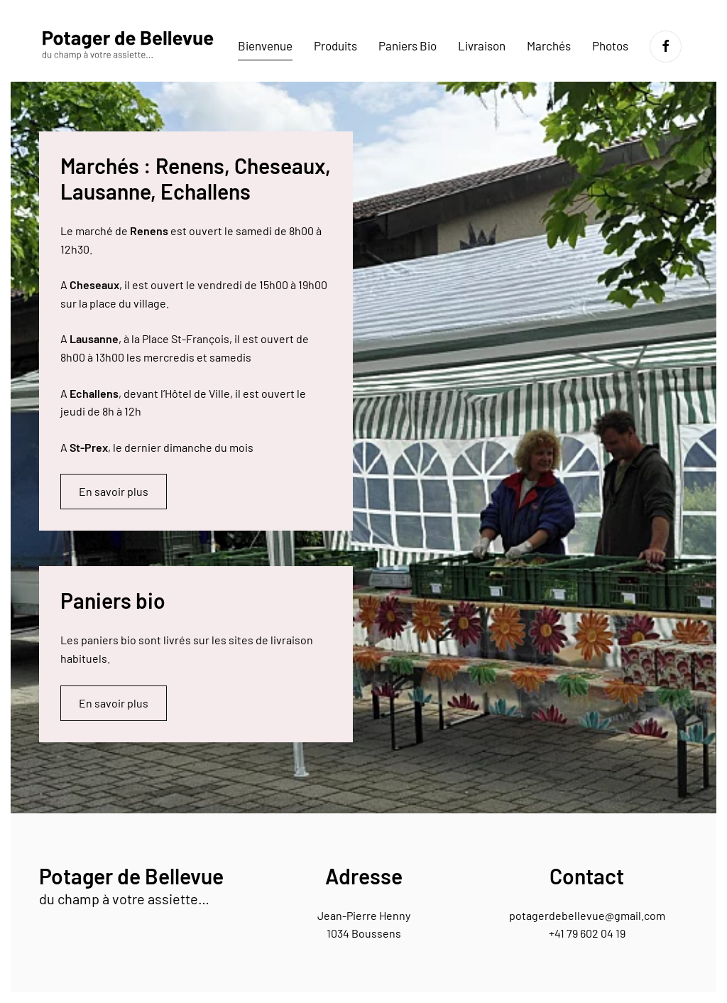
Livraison (481, 45)
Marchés (549, 45)
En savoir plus (113, 491)
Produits (335, 45)
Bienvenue (265, 45)
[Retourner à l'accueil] (128, 46)
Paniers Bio (407, 45)
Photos (610, 45)
